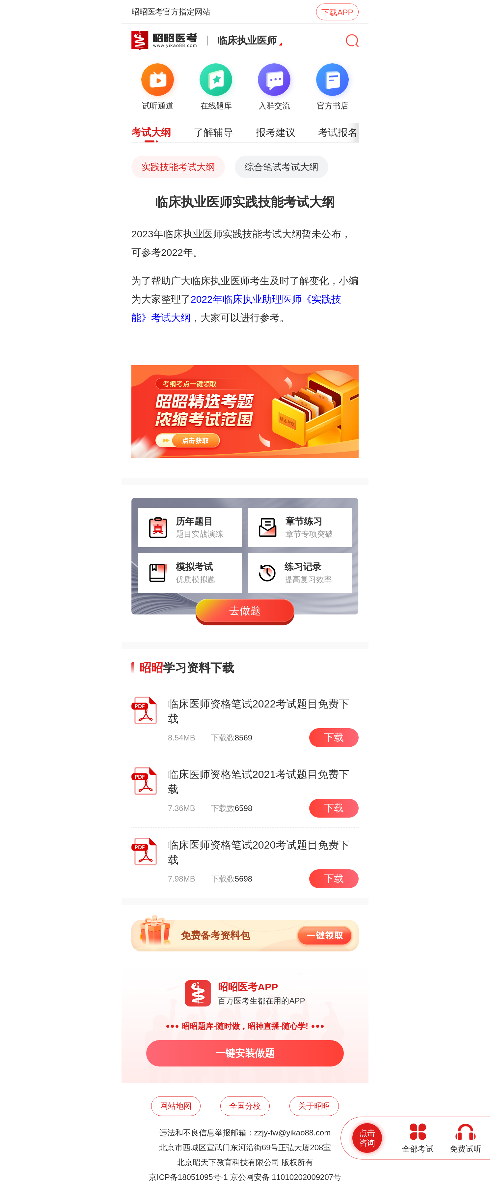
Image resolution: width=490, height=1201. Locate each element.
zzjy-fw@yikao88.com (292, 1132)
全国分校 (245, 1105)
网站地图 (176, 1105)
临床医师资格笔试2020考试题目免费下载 (258, 852)
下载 (334, 737)
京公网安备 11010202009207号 (285, 1177)
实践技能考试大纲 (178, 167)
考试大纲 (151, 132)
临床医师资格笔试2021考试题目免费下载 (258, 781)
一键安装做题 (245, 1053)
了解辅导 (213, 132)
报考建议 (275, 132)
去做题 (245, 610)
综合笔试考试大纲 (281, 167)
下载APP (337, 12)
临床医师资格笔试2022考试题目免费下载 (258, 711)
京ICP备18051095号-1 (188, 1177)
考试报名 (338, 132)
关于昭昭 (314, 1105)
